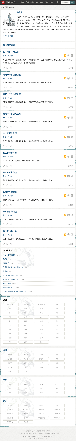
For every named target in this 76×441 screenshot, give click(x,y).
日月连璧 (10, 418)
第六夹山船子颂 (10, 231)
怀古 (25, 329)
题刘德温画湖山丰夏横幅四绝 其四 (15, 291)
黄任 (57, 359)
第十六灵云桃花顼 (11, 52)
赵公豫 (14, 283)
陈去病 (41, 359)
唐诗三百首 (10, 304)
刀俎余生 (57, 414)
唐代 (25, 388)
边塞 (41, 321)
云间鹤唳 (25, 414)
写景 (57, 304)
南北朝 (57, 384)
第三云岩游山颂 (10, 172)
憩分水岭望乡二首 (9, 255)
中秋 (57, 325)
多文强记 (25, 409)
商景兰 (26, 363)
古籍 (51, 2)
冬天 (10, 313)
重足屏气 (10, 422)
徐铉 (21, 275)
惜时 (57, 338)
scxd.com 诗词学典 (36, 436)
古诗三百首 (41, 304)
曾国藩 (41, 367)
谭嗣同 (10, 363)
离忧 (25, 405)
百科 (46, 2)
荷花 (41, 313)
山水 (41, 317)
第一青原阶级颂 (10, 133)
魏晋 (41, 384)
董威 (11, 263)
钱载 (41, 355)
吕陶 (10, 271)
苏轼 (10, 259)
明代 (41, 392)
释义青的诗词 (9, 45)
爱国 (57, 329)
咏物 (10, 308)
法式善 (26, 355)
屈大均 (10, 367)
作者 (37, 2)
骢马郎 (41, 405)
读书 (41, 338)
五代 (41, 388)
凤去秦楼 (10, 409)
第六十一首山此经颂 (12, 114)
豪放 (41, 342)
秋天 (57, 308)
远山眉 (26, 422)
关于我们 (48, 431)
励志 (10, 338)
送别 (10, 333)
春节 (25, 325)
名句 (32, 2)
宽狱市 (26, 418)
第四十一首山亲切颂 (12, 75)
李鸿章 (10, 355)
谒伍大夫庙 (7, 283)
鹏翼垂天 (10, 414)
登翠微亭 (6, 263)
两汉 (25, 384)
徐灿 (57, 367)
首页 (2, 7)
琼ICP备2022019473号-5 (40, 438)
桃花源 (10, 405)
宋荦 (25, 371)
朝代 (5, 379)
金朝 (10, 392)
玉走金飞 (41, 409)
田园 (25, 321)
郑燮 (41, 363)
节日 (10, 325)
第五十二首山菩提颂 (12, 94)
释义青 (20, 12)
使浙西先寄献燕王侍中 (11, 275)
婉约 (25, 342)
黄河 (10, 321)
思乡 (25, 333)
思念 (41, 333)
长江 (57, 317)
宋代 (4, 56)
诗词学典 (10, 2)
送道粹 (5, 271)
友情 (25, 338)
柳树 (10, 317)
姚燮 (57, 355)
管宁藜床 (57, 418)
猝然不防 (41, 414)
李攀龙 (17, 287)
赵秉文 (30, 291)
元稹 (26, 267)
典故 (42, 2)
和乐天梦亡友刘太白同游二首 (13, 267)
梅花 (25, 313)
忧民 (10, 342)
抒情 (41, 329)
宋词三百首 (25, 304)
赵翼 (57, 363)
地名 (57, 321)
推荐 (22, 2)
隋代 (10, 388)
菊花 (57, 313)
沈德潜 (10, 359)
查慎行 (10, 371)
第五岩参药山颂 (10, 211)
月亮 (25, 317)
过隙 (57, 405)
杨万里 (18, 255)
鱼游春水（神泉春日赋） (11, 279)
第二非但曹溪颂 (10, 153)
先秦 (10, 384)
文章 (56, 2)
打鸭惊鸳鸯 (41, 418)
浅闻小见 (57, 409)
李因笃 (26, 359)
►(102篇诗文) (8, 36)
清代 (57, 392)
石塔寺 (5, 259)
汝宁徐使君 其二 (8, 287)
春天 (25, 308)
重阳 (10, 329)
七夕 (41, 325)
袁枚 (25, 367)
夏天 (41, 308)
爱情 (57, 333)
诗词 (27, 2)
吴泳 (23, 279)
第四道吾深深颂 (10, 192)
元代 (25, 392)
